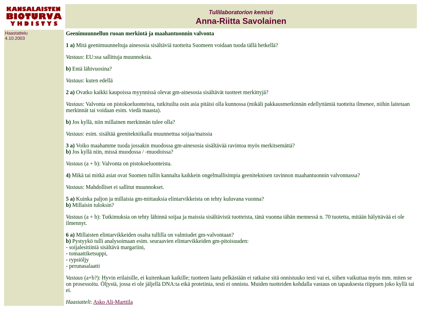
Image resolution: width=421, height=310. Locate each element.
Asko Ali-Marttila (113, 302)
